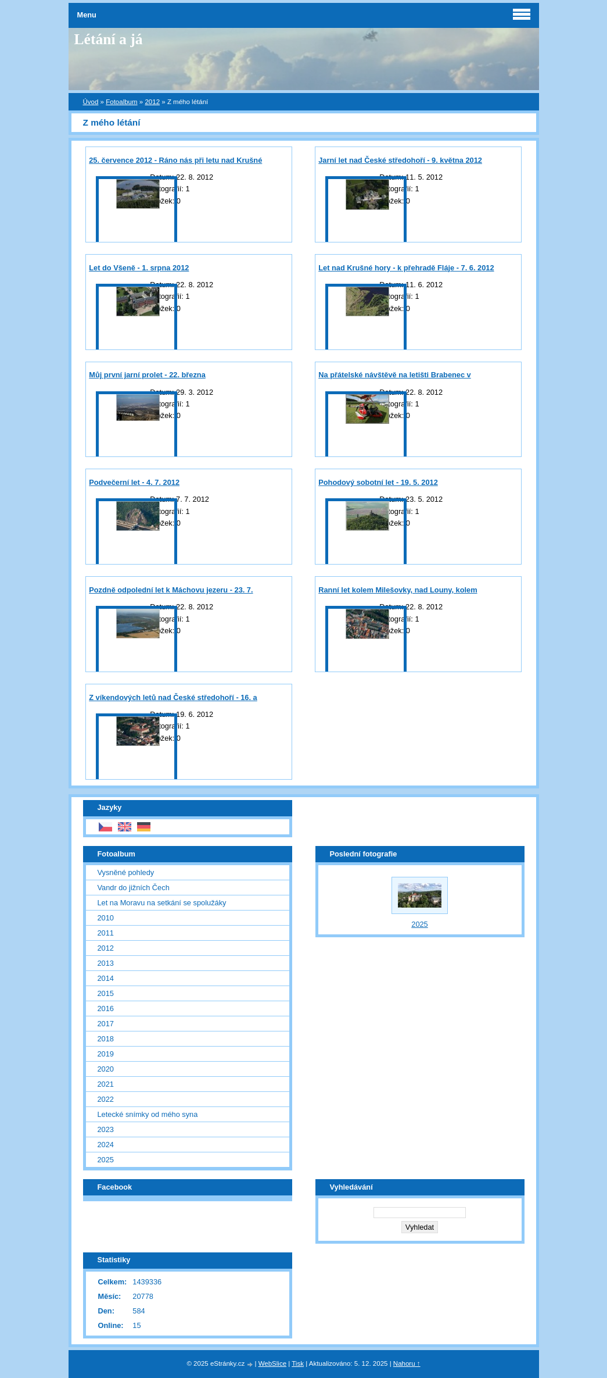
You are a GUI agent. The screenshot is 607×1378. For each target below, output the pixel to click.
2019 (106, 1053)
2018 (106, 1038)
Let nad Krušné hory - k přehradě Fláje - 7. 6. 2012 (406, 267)
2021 (106, 1084)
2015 (106, 993)
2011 (106, 933)
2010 (106, 917)
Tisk (298, 1363)
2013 (106, 963)
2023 (106, 1129)
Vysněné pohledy (126, 872)
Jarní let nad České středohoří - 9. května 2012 (400, 160)
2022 (106, 1099)
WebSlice (272, 1363)
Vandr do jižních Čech (134, 887)
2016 (106, 1008)
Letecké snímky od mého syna (148, 1114)
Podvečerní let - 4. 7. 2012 (134, 482)
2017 (106, 1023)
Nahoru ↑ (407, 1363)
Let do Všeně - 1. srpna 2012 (139, 267)
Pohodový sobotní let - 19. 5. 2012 (378, 482)
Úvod (91, 101)
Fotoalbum (121, 101)
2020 (106, 1069)
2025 (106, 1159)
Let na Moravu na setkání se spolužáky (162, 902)
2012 (152, 101)
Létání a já (108, 39)
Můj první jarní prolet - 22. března (147, 374)
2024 (106, 1144)
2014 (106, 978)
